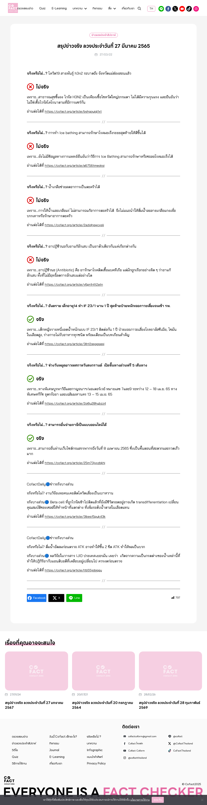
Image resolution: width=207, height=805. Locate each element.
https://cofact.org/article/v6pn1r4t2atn (77, 284)
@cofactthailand (196, 9)
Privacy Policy (96, 763)
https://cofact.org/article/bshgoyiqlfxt (76, 111)
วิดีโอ (15, 750)
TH (151, 8)
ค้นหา (139, 9)
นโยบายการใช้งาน (140, 800)
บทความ (78, 9)
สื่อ (110, 9)
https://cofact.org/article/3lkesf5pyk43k (79, 516)
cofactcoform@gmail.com (142, 736)
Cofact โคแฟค (168, 9)
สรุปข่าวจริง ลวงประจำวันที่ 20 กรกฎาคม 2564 (102, 705)
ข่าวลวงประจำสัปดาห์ (104, 35)
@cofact (161, 9)
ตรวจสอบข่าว (25, 9)
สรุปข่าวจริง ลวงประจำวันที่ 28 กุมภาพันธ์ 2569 (169, 705)
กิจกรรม (97, 9)
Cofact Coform (182, 9)
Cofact (9, 780)
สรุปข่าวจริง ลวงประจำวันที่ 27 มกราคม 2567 (34, 705)
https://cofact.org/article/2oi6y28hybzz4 (79, 403)
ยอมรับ (158, 799)
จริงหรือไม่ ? (94, 736)
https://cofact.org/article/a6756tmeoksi (78, 165)
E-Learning (59, 9)
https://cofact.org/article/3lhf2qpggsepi (78, 343)
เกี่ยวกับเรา (128, 9)
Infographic (95, 750)
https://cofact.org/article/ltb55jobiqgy (76, 570)
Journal (54, 750)
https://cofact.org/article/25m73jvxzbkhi (79, 462)
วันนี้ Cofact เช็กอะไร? (63, 736)
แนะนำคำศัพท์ (95, 756)
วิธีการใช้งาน (19, 763)
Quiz (42, 9)
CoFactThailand (189, 9)
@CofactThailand (175, 9)
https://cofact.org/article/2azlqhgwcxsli (78, 225)
